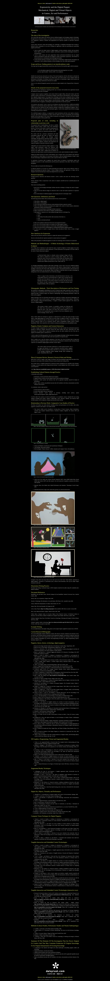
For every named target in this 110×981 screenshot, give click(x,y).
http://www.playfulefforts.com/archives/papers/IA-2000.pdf (47, 916)
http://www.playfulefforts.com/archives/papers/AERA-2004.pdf (48, 921)
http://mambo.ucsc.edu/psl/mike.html (58, 675)
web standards (55, 979)
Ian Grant (34, 32)
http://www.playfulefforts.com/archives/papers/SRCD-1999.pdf (48, 911)
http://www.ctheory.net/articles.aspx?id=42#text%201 (60, 622)
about (43, 3)
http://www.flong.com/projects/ (48, 608)
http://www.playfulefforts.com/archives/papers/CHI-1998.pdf (47, 907)
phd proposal (49, 3)
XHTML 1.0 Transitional (68, 979)
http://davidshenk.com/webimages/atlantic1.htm (45, 904)
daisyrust (40, 3)
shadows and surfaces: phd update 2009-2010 (62, 3)
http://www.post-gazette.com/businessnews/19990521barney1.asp (56, 894)
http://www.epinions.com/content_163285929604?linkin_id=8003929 (49, 899)
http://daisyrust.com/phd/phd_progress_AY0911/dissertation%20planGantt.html (51, 369)
